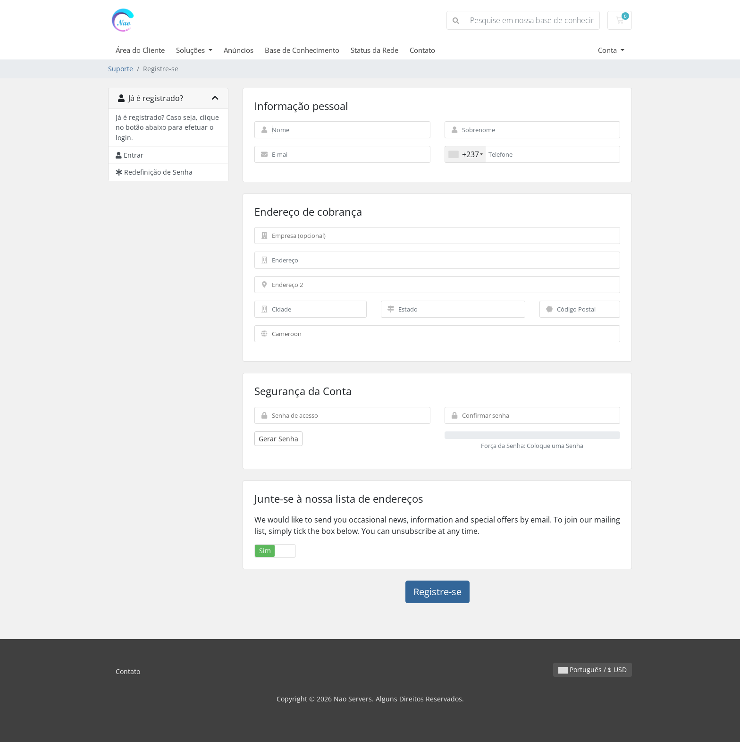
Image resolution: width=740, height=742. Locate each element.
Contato (422, 50)
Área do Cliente (140, 50)
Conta (608, 50)
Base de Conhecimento (302, 50)
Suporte (120, 68)
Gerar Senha (278, 438)
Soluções (191, 50)
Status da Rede (374, 50)
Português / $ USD (592, 669)
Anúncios (238, 50)
